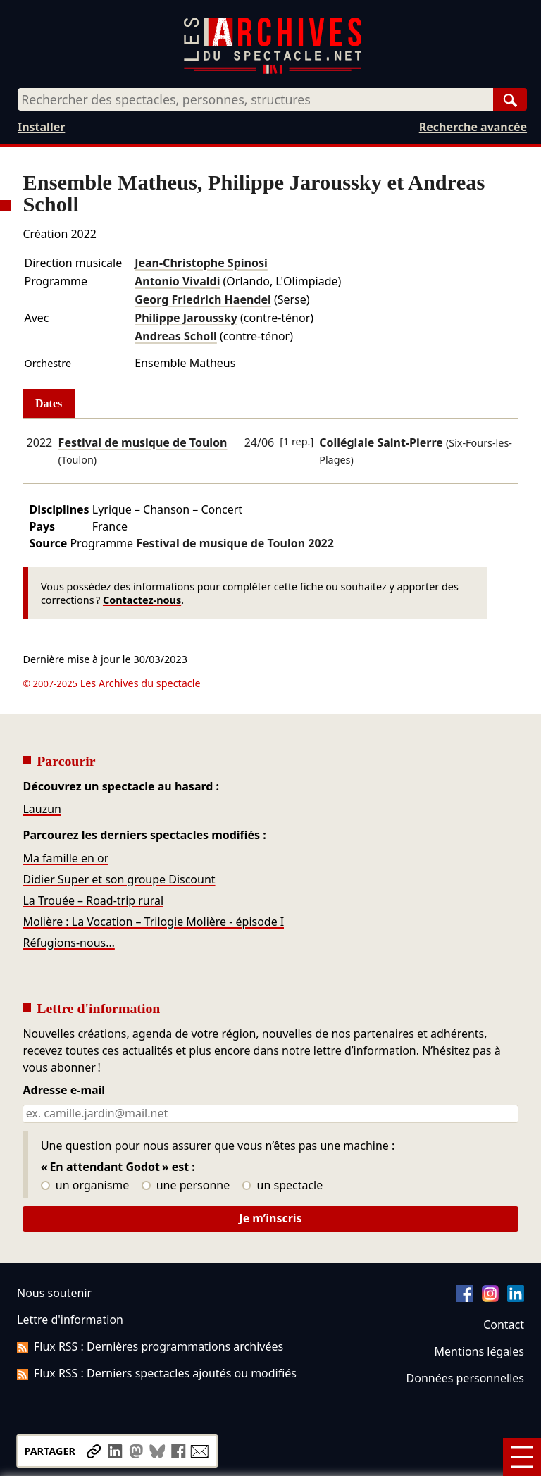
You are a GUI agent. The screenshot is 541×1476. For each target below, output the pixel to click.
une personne (186, 1185)
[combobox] (255, 99)
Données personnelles (465, 1378)
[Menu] (522, 1457)
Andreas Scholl (176, 336)
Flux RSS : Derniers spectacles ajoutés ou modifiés (157, 1373)
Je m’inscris (270, 1218)
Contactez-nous (142, 600)
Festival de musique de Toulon (143, 442)
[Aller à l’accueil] (272, 71)
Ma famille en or (65, 858)
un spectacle (282, 1185)
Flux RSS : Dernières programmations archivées (150, 1346)
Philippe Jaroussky (186, 317)
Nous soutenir (54, 1293)
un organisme (85, 1185)
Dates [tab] (48, 403)
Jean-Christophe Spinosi (201, 263)
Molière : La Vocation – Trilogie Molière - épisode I (153, 921)
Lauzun (42, 809)
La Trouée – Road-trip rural (93, 900)
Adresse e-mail (64, 1090)
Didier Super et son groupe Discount (119, 879)
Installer (41, 127)
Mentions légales (479, 1351)
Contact (503, 1324)
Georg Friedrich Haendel (203, 299)
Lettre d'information (70, 1319)
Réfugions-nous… (68, 942)
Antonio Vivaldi (177, 281)
